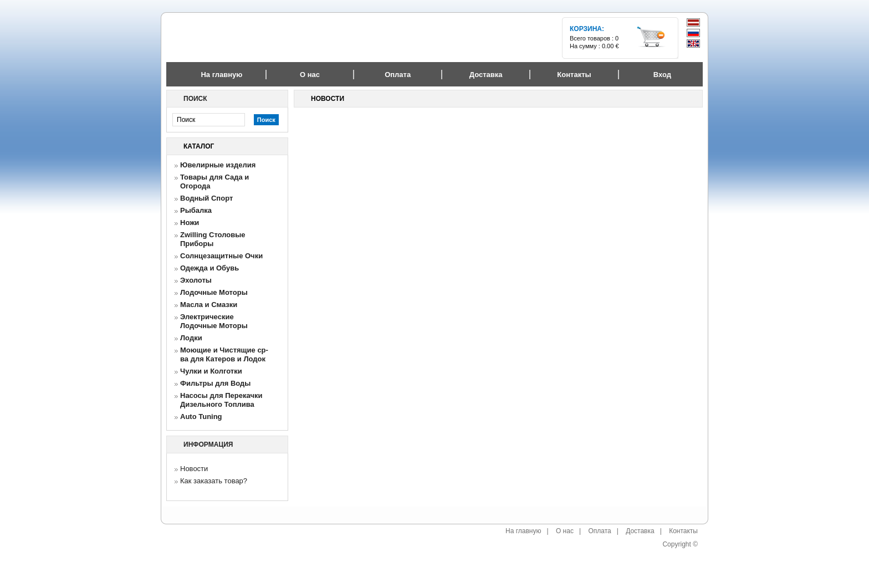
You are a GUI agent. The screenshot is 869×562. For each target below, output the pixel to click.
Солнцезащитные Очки (221, 256)
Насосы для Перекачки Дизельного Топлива (221, 399)
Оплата (599, 531)
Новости (194, 468)
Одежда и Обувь (209, 268)
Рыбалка (196, 210)
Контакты (683, 531)
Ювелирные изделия (217, 165)
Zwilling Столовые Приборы (213, 239)
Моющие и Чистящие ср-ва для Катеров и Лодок (224, 354)
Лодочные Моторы (214, 292)
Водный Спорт (206, 198)
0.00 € (610, 46)
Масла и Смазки (208, 304)
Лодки (191, 338)
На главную (221, 74)
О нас (565, 531)
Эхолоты (196, 280)
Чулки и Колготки (211, 371)
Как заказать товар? (213, 481)
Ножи (189, 222)
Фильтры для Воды (215, 383)
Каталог (198, 146)
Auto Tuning (201, 416)
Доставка (640, 531)
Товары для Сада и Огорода (214, 181)
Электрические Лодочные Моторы (214, 321)
